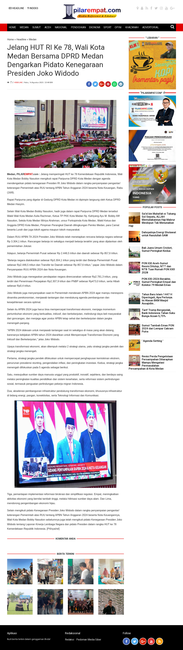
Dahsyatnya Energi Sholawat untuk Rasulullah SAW (159, 234)
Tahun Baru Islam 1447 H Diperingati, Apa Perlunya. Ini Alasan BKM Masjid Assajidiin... (157, 299)
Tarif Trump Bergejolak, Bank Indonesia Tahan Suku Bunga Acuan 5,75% (158, 313)
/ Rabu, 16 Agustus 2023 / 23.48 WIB (38, 82)
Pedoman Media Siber (88, 639)
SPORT (107, 27)
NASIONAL (61, 27)
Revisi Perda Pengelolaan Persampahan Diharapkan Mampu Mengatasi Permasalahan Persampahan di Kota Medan (151, 362)
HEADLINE (16, 8)
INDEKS (33, 8)
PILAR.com (27, 174)
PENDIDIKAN (78, 27)
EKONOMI (94, 27)
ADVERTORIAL (150, 27)
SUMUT (36, 27)
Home (10, 39)
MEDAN (24, 27)
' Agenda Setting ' (152, 340)
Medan (32, 39)
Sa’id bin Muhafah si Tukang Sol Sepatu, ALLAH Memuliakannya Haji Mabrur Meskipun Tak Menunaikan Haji (152, 220)
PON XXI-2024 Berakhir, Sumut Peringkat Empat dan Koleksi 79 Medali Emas (159, 281)
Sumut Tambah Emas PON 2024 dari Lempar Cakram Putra (158, 328)
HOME (12, 27)
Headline (21, 39)
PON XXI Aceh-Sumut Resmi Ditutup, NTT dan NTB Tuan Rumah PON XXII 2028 (158, 268)
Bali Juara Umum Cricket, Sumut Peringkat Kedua (157, 249)
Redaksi (69, 639)
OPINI (118, 27)
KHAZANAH (132, 27)
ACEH (48, 27)
